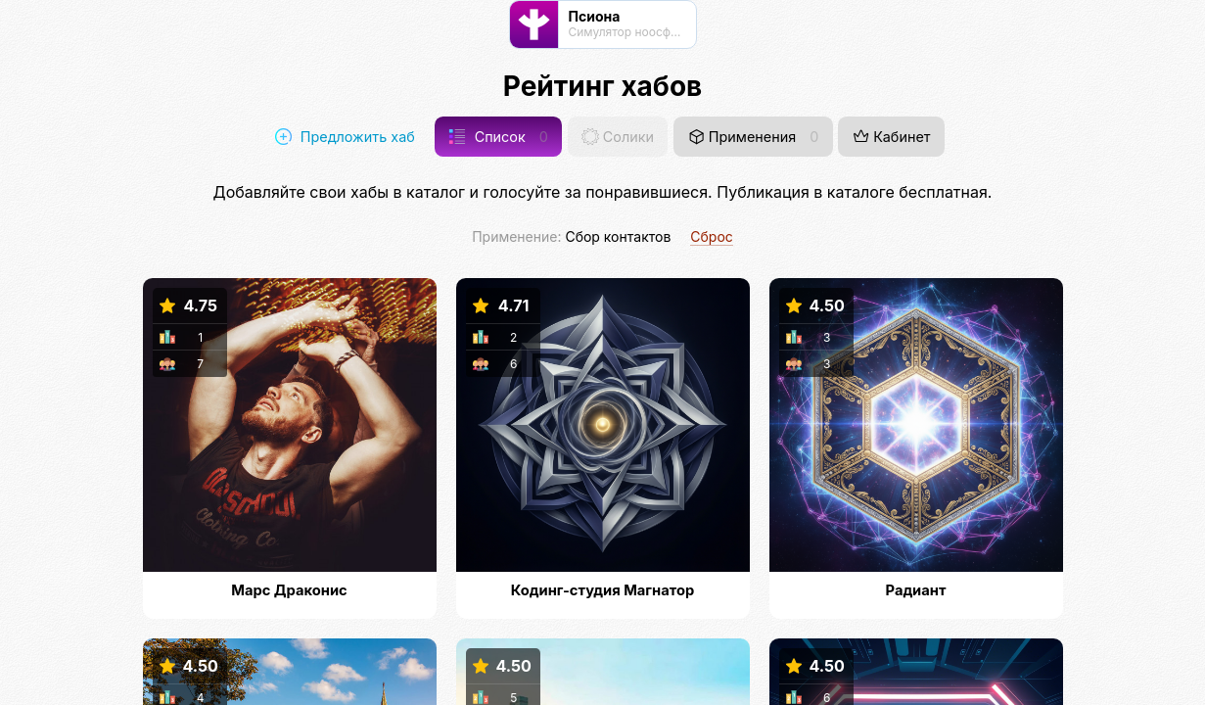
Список (498, 136)
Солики (617, 136)
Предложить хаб (345, 136)
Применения (753, 136)
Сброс (711, 236)
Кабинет (892, 136)
